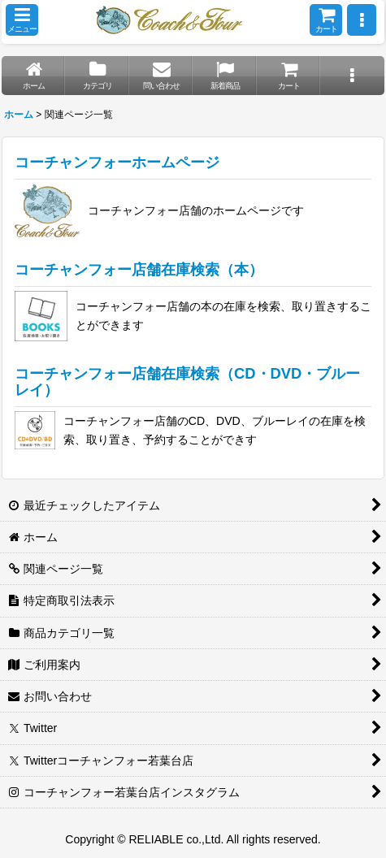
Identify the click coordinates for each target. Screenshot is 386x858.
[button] (22, 20)
